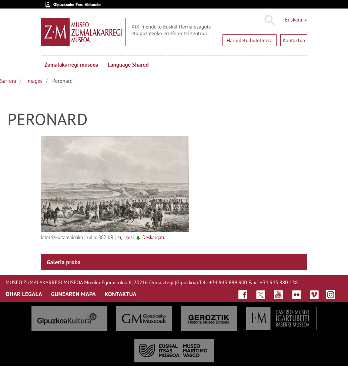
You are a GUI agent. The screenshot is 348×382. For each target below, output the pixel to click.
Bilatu (269, 20)
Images (34, 80)
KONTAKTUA (121, 294)
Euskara (296, 19)
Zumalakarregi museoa (71, 64)
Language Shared (128, 64)
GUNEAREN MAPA (73, 294)
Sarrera (8, 80)
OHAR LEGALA (24, 294)
